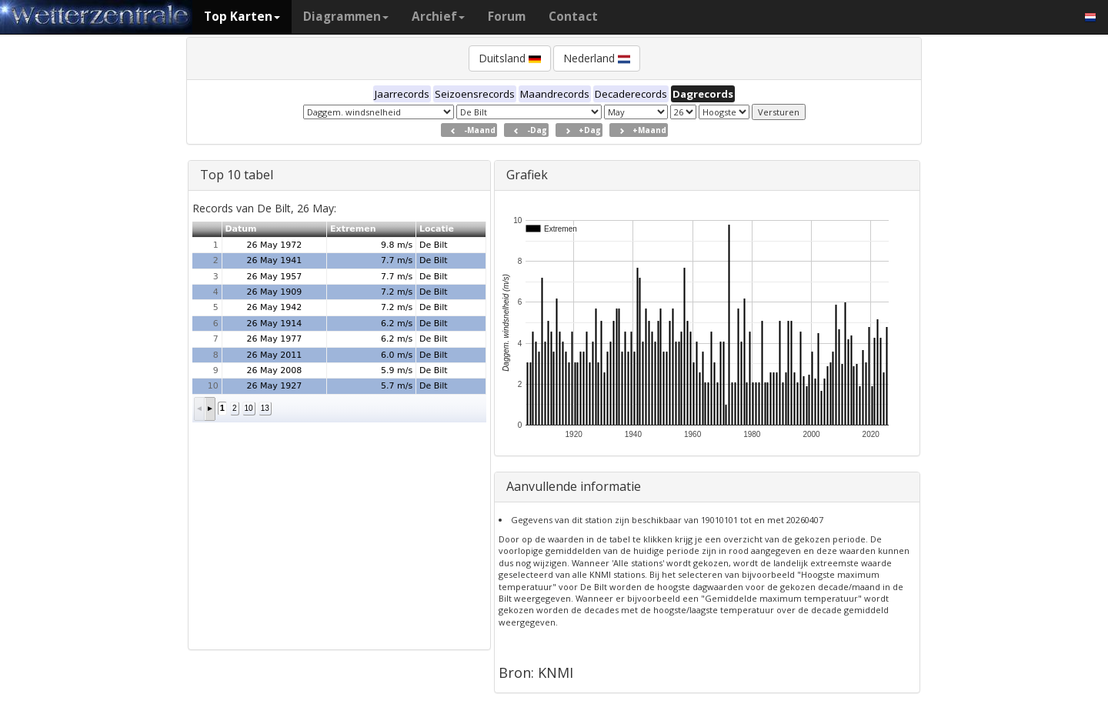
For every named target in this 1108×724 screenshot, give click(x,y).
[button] (200, 409)
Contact (573, 16)
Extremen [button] (353, 229)
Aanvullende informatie (573, 486)
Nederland (596, 58)
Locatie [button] (436, 229)
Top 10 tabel (236, 174)
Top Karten (242, 16)
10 (249, 408)
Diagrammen (346, 16)
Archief (438, 16)
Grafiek (527, 174)
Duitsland (510, 58)
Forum (507, 16)
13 (265, 408)
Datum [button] (240, 229)
